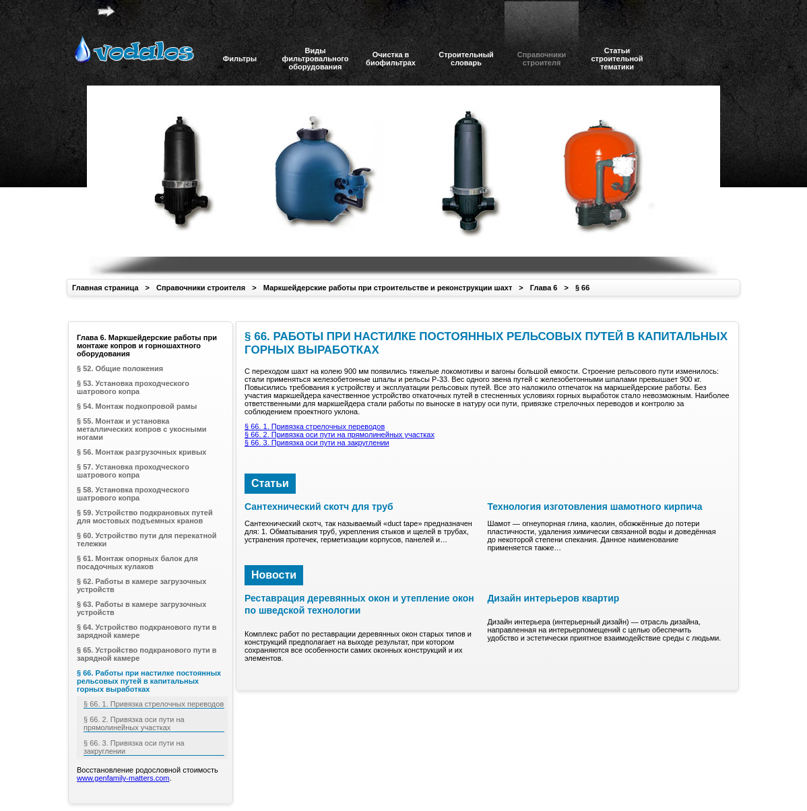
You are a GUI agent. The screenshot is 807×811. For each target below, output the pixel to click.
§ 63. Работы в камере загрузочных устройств (141, 608)
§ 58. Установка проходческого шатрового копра (133, 494)
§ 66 (582, 288)
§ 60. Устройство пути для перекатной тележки (147, 539)
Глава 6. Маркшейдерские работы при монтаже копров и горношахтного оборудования (147, 345)
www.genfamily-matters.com (123, 778)
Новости (273, 575)
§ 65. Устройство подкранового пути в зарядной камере (147, 654)
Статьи (270, 483)
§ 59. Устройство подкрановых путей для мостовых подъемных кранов (145, 517)
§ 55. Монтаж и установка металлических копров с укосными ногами (142, 429)
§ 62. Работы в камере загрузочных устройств (141, 585)
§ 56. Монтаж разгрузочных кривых (141, 452)
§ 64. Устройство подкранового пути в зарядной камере (147, 631)
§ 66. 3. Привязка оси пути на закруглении (317, 443)
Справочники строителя (200, 288)
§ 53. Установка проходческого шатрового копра (133, 387)
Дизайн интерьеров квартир (553, 598)
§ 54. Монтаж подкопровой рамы (137, 406)
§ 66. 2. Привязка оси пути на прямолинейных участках (339, 434)
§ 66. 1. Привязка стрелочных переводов (315, 426)
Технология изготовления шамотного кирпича (594, 506)
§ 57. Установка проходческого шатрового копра (133, 471)
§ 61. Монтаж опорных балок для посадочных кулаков (137, 562)
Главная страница (105, 288)
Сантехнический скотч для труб (319, 506)
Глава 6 (544, 288)
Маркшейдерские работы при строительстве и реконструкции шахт (388, 288)
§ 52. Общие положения (120, 368)
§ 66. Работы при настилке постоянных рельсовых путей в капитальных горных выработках (149, 681)
